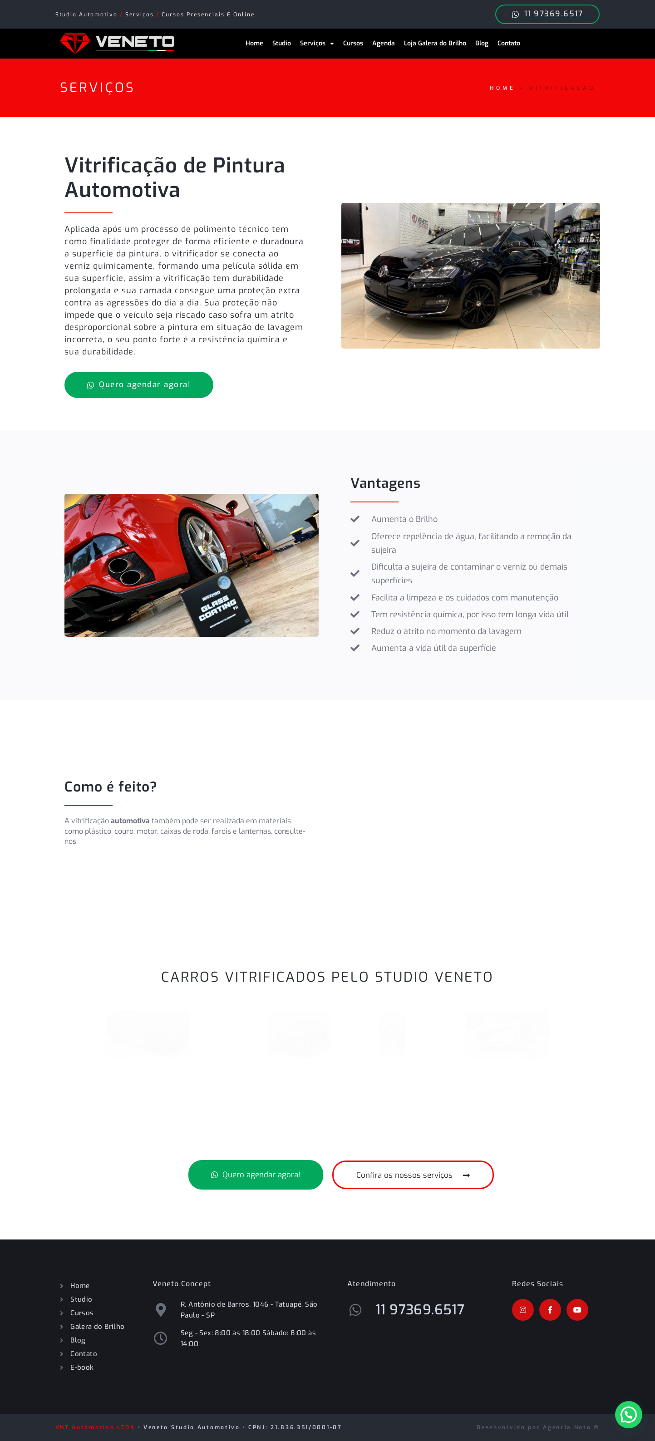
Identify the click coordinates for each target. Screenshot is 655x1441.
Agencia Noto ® (571, 1427)
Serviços (317, 43)
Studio (281, 43)
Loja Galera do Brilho (435, 43)
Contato (508, 43)
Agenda (383, 43)
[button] (628, 1414)
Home (254, 43)
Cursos (353, 43)
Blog (481, 43)
